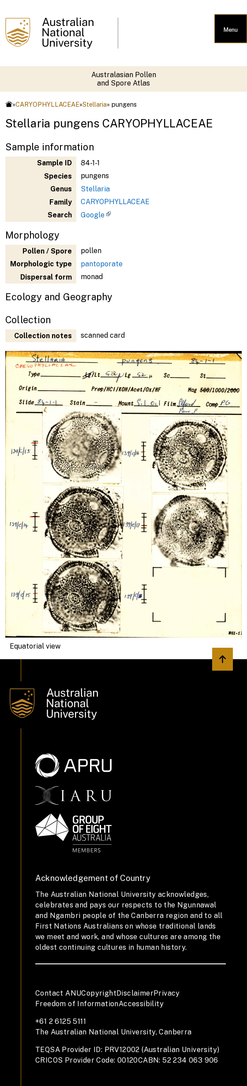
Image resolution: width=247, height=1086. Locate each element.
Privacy (166, 993)
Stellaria (94, 104)
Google (93, 215)
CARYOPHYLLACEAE (47, 104)
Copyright (98, 993)
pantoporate (102, 264)
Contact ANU (58, 993)
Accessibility (141, 1004)
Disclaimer (134, 993)
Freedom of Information (77, 1004)
